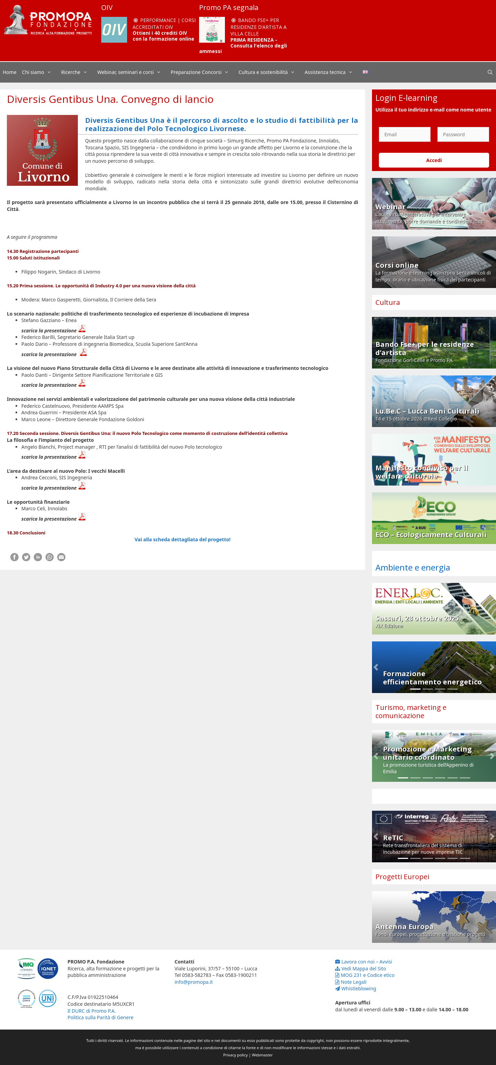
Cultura (387, 302)
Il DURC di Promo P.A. (92, 1011)
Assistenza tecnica (332, 72)
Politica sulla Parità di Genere (100, 1017)
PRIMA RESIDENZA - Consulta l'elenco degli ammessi (243, 45)
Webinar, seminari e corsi (132, 72)
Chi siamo (40, 72)
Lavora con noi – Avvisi (363, 961)
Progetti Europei (402, 876)
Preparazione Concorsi (203, 72)
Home (10, 72)
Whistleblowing (355, 988)
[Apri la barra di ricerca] (490, 72)
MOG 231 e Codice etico (364, 975)
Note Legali (350, 982)
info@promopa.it (194, 982)
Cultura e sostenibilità (270, 72)
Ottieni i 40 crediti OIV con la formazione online (163, 36)
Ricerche (78, 72)
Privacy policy (235, 1054)
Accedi (434, 160)
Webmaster (262, 1054)
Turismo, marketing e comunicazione (410, 711)
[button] (376, 667)
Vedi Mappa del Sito (360, 968)
